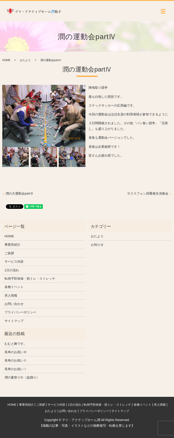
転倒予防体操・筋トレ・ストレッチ (30, 278)
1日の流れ (12, 270)
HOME (6, 60)
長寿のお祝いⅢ (16, 352)
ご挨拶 (9, 253)
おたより (25, 60)
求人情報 (11, 295)
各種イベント (14, 287)
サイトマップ (14, 321)
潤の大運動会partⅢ (19, 193)
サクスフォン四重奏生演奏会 (147, 193)
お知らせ (97, 244)
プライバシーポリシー (20, 312)
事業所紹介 (12, 244)
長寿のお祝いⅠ (16, 369)
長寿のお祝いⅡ (16, 360)
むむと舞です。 (16, 343)
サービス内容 (14, 261)
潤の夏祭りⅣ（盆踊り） (22, 377)
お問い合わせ (14, 304)
